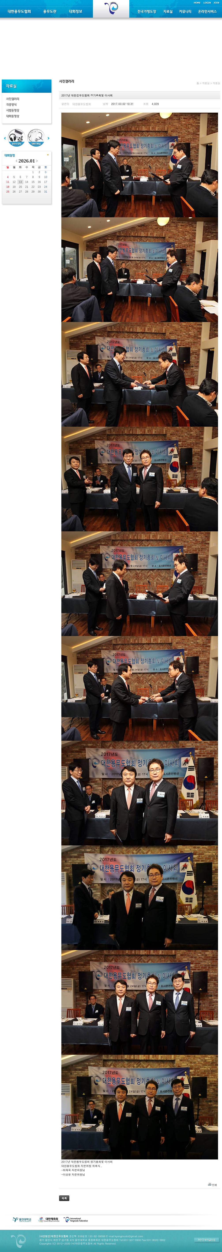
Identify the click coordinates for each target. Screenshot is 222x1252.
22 (33, 186)
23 (39, 186)
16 (39, 182)
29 (33, 191)
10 (45, 177)
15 (33, 182)
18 (7, 186)
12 (14, 182)
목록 (64, 1198)
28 (26, 191)
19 (14, 186)
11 (7, 182)
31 (45, 191)
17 (45, 182)
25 (7, 191)
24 (45, 186)
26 (14, 191)
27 (20, 191)
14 (26, 182)
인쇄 (214, 1184)
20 (20, 186)
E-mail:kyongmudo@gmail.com (124, 1236)
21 (26, 186)
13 (20, 182)
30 (39, 191)
